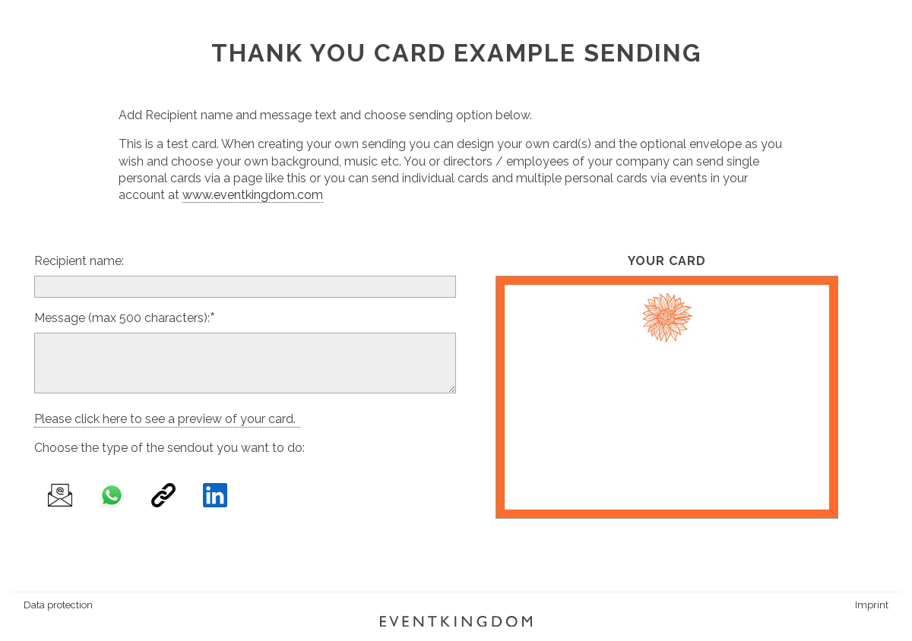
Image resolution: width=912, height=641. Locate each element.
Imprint (871, 605)
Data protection (58, 605)
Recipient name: (79, 261)
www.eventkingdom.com (252, 195)
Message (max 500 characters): (122, 318)
